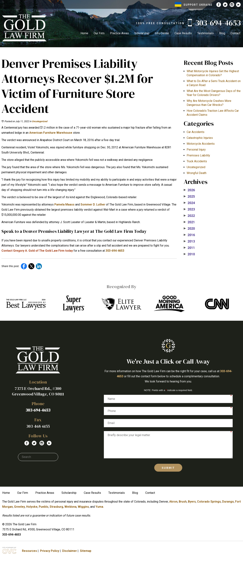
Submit (168, 467)
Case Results (183, 33)
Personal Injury (196, 149)
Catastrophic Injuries (200, 138)
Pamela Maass (64, 204)
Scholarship (141, 33)
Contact (235, 33)
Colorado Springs (209, 501)
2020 (189, 228)
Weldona (70, 506)
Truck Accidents (197, 161)
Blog (222, 33)
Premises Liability (198, 155)
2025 (189, 196)
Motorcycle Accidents (201, 143)
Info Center (162, 33)
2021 (189, 222)
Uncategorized (39, 121)
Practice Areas (119, 33)
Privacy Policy (49, 551)
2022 (189, 216)
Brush (183, 501)
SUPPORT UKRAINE (193, 4)
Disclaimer (69, 551)
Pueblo (43, 506)
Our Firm (99, 33)
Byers (192, 501)
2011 (189, 248)
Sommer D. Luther (93, 204)
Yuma (99, 506)
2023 (189, 209)
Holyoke (32, 506)
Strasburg (56, 506)
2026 (189, 190)
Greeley (19, 506)
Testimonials (205, 33)
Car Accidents (195, 132)
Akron (173, 501)
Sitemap (85, 551)
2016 (189, 235)
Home (84, 33)
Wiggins (83, 506)
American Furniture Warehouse (50, 132)
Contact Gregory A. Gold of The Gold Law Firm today (37, 250)
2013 (189, 241)
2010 (189, 254)
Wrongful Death (196, 173)
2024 (189, 203)
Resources (29, 551)
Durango (228, 501)
